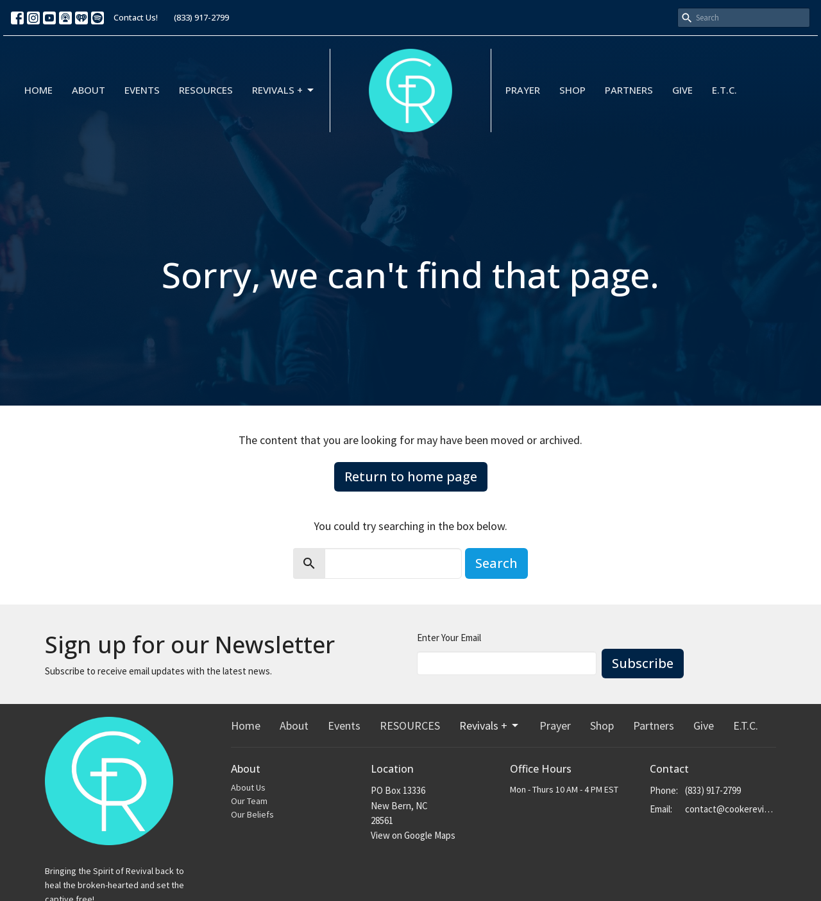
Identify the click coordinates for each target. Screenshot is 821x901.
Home (38, 89)
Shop (572, 89)
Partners (629, 89)
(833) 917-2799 (201, 17)
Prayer (522, 89)
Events (142, 89)
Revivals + (284, 90)
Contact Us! (136, 17)
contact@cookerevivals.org (731, 809)
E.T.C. (724, 89)
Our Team (249, 801)
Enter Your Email (449, 637)
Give (682, 89)
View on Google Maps (413, 835)
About (88, 89)
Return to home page (410, 476)
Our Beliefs (252, 814)
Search (496, 563)
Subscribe (642, 663)
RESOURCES (206, 89)
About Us (248, 787)
